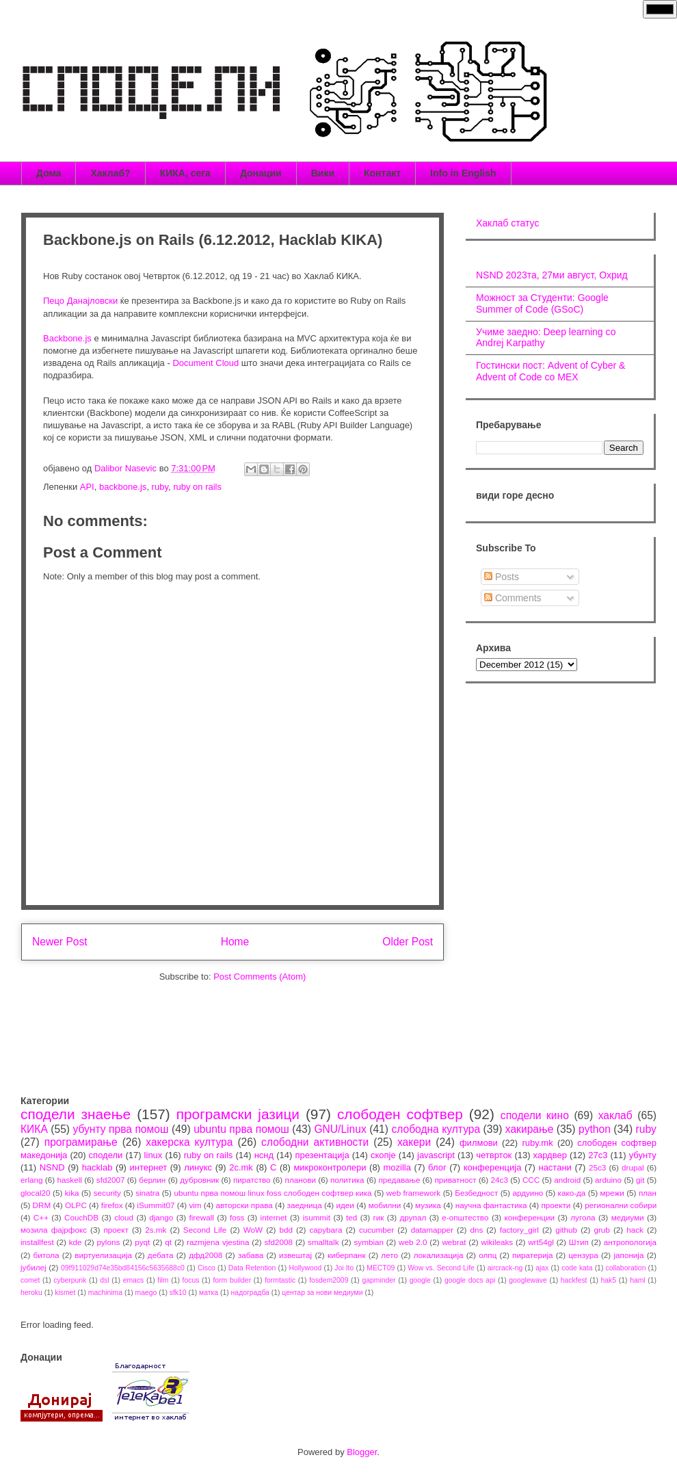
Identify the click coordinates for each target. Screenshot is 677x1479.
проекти (555, 1205)
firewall (201, 1217)
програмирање (81, 1142)
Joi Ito (344, 1268)
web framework (413, 1192)
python (595, 1129)
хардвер (550, 1155)
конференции (530, 1217)
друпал (413, 1217)
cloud (123, 1217)
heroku (31, 1292)
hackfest (574, 1280)
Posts (501, 576)
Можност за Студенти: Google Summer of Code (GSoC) (542, 303)
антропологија (630, 1242)
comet (30, 1280)
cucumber (376, 1229)
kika (72, 1192)
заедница (304, 1205)
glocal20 (36, 1192)
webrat (454, 1242)
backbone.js (122, 487)
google (420, 1280)
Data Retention (252, 1268)
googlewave (527, 1280)
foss (237, 1217)
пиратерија (532, 1255)
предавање (400, 1179)
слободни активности (315, 1142)
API (87, 487)
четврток (494, 1155)
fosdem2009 (328, 1280)
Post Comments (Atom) (259, 976)
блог (437, 1167)
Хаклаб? (110, 173)
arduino (608, 1179)
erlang (32, 1179)
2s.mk (155, 1229)
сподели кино (535, 1115)
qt (168, 1242)
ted (351, 1217)
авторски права (243, 1205)
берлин (152, 1179)
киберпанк (347, 1255)
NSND (52, 1167)
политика (347, 1179)
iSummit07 (155, 1205)
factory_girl (519, 1229)
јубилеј (34, 1267)
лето (389, 1255)
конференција (493, 1167)
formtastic (280, 1280)
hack (634, 1229)
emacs (133, 1280)
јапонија (628, 1255)
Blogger (362, 1452)
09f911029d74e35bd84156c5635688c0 (123, 1268)
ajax (541, 1268)
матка (208, 1292)
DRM (42, 1205)
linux (153, 1155)
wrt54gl (541, 1242)
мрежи (612, 1192)
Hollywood (305, 1268)
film (162, 1280)
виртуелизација (103, 1255)
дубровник (199, 1179)
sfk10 (178, 1292)
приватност (455, 1179)
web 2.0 (413, 1242)
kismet (65, 1292)
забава (250, 1255)
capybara (325, 1229)
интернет (149, 1167)
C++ (41, 1217)
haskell (69, 1179)
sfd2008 (278, 1242)
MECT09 (381, 1268)
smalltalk (323, 1242)
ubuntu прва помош (241, 1129)
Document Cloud (205, 363)
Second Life (205, 1229)
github (566, 1229)
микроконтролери (329, 1167)
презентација (322, 1155)
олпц (487, 1255)
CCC (531, 1179)
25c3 (597, 1167)
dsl (104, 1280)
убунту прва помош (120, 1129)
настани (554, 1167)
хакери (414, 1142)
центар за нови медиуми (322, 1292)
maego (146, 1292)
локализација (439, 1255)
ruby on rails (197, 487)
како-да (572, 1192)
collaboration (626, 1268)
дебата (161, 1255)
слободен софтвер (400, 1114)
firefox (112, 1205)
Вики (322, 173)
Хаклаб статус (507, 223)
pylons (108, 1242)
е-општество (465, 1217)
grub (601, 1229)
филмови (479, 1143)
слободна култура (435, 1129)
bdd (286, 1229)
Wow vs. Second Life (441, 1268)
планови (300, 1179)
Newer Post (60, 941)
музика (428, 1205)
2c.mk (241, 1167)
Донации (261, 173)
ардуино (527, 1192)
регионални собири (620, 1205)
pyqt (142, 1242)
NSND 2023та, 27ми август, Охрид (552, 275)
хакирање (529, 1129)
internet (274, 1217)
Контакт (382, 173)
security (107, 1192)
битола (46, 1255)
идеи (345, 1205)
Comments (513, 597)
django (161, 1217)
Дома (48, 173)
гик (378, 1217)
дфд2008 (205, 1255)
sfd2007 (110, 1179)
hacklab (97, 1167)
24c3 (499, 1179)
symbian (369, 1242)
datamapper (432, 1229)
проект (115, 1229)
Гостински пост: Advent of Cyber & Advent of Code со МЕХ (550, 371)
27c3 (597, 1155)
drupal (633, 1167)
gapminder (378, 1280)
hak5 (609, 1280)
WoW (253, 1229)
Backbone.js (67, 338)
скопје (383, 1155)
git (640, 1179)
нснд (264, 1155)
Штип (579, 1242)
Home (235, 941)
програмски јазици (238, 1114)
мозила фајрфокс (54, 1229)
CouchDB (81, 1217)
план (647, 1192)
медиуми (627, 1217)
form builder (232, 1280)
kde (75, 1242)
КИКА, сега (185, 173)
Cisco (206, 1268)
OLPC (76, 1205)
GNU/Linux (340, 1129)
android (567, 1179)
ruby (160, 487)
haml (638, 1280)
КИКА (34, 1129)
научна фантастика (491, 1205)
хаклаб (615, 1115)
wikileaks (497, 1242)
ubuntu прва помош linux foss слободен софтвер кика (272, 1192)
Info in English (463, 173)
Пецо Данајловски (80, 301)
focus (191, 1280)
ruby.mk (537, 1143)
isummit (316, 1217)
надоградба (250, 1292)
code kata (576, 1268)
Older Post (407, 941)
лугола (582, 1217)
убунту (642, 1155)
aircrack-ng (505, 1268)
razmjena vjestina (218, 1242)
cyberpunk (69, 1280)
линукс (198, 1167)
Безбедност (476, 1192)
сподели (106, 1155)
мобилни (385, 1205)
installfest (37, 1242)
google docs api (469, 1280)
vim (195, 1205)
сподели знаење (76, 1114)
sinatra (147, 1192)
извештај (295, 1255)
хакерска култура (189, 1142)
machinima (105, 1292)
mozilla (397, 1167)
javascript (436, 1155)
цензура (583, 1255)
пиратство (252, 1179)
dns (476, 1229)
